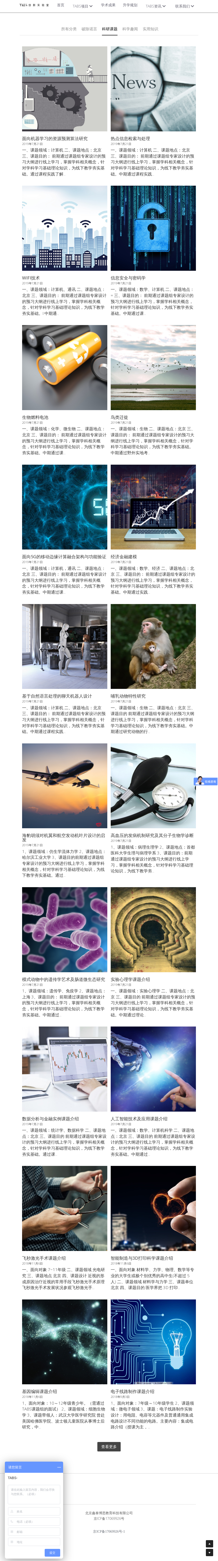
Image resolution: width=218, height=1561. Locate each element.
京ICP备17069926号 (109, 1518)
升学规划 (130, 4)
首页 (60, 4)
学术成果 (108, 4)
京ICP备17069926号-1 (109, 1531)
